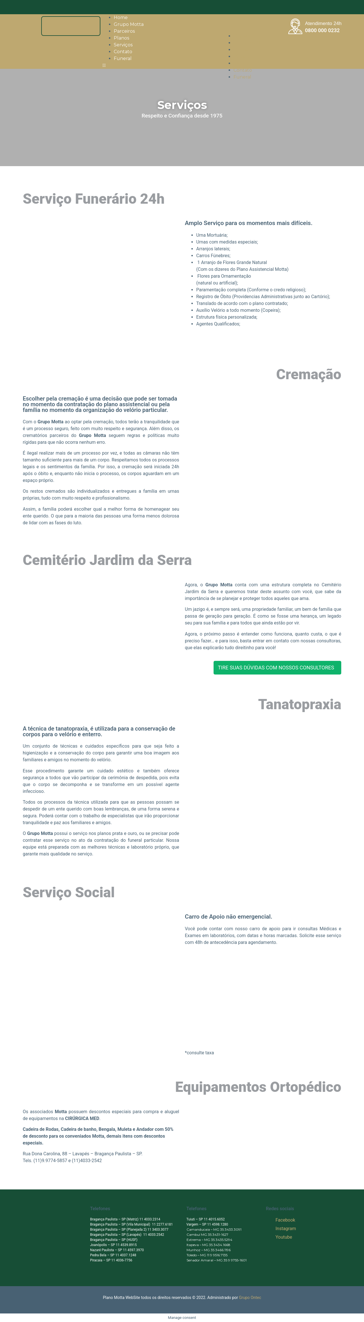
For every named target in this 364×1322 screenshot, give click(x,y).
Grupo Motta (248, 43)
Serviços (242, 63)
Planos (241, 56)
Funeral (123, 58)
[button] (194, 65)
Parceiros (244, 49)
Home (240, 36)
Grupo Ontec (250, 1297)
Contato (242, 70)
